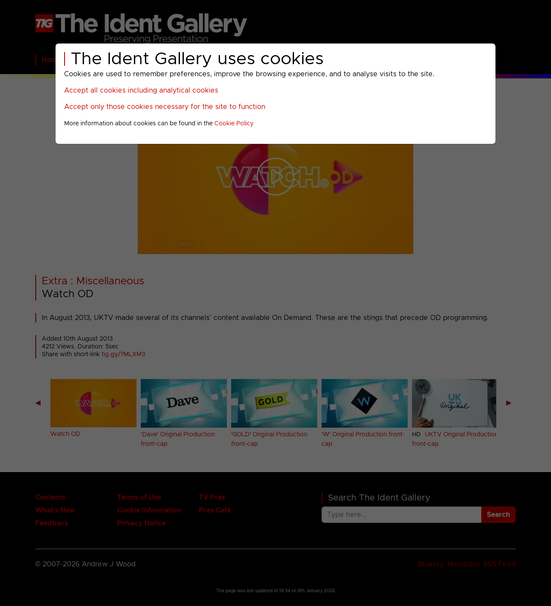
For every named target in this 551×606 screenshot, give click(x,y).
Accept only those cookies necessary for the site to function (164, 106)
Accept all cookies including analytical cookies (141, 90)
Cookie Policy (234, 124)
